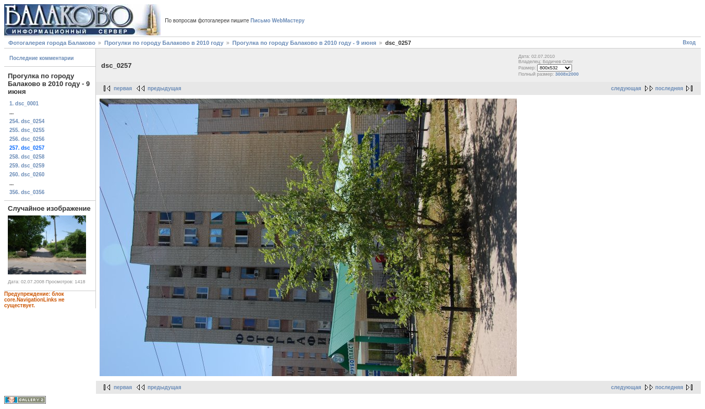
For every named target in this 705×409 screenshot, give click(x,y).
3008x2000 (567, 74)
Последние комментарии (41, 58)
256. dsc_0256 (26, 139)
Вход (689, 42)
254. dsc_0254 (26, 121)
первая (123, 88)
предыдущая (164, 88)
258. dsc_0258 (26, 157)
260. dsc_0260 (26, 174)
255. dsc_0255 (26, 130)
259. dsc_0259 (26, 166)
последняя (669, 88)
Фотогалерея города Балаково (51, 43)
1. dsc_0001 (24, 103)
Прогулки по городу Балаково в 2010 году (164, 43)
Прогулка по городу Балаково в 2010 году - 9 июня (304, 43)
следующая (626, 88)
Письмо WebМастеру (277, 20)
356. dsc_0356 (26, 192)
